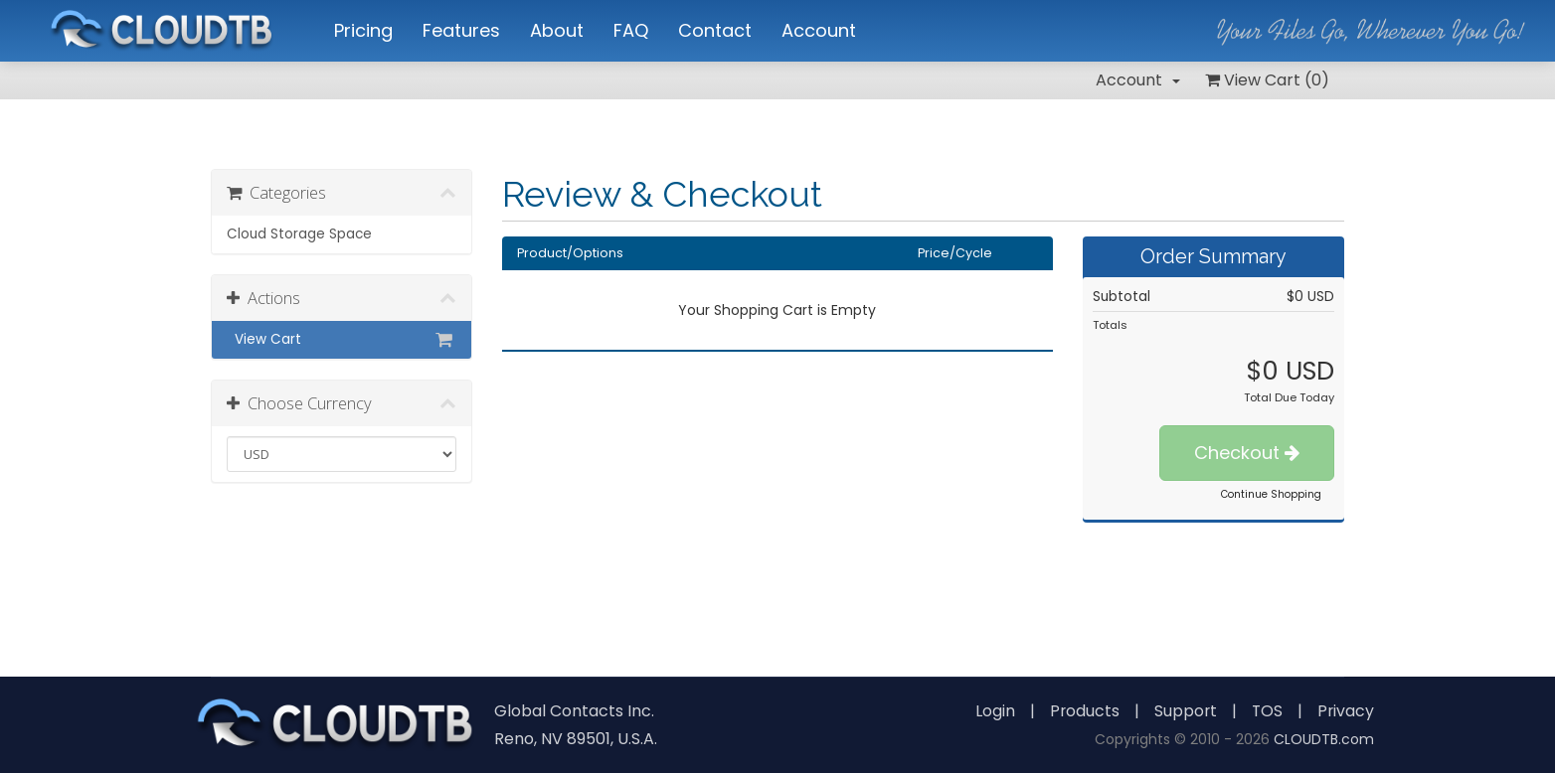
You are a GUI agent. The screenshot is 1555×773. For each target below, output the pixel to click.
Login (991, 710)
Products (1081, 710)
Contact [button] (715, 30)
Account (1138, 80)
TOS (1266, 710)
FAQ (630, 30)
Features (461, 30)
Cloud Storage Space (299, 234)
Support (1183, 710)
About (557, 30)
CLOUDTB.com (1324, 739)
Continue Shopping (1271, 494)
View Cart (341, 340)
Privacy (1345, 710)
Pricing (363, 30)
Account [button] (818, 30)
